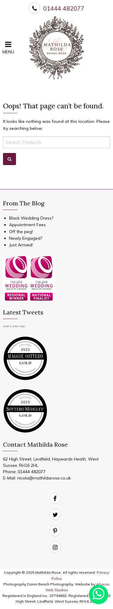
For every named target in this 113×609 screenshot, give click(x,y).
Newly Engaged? (25, 238)
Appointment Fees (27, 224)
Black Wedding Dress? (31, 218)
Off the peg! (21, 231)
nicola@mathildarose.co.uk (44, 478)
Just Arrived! (21, 245)
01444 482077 (32, 471)
